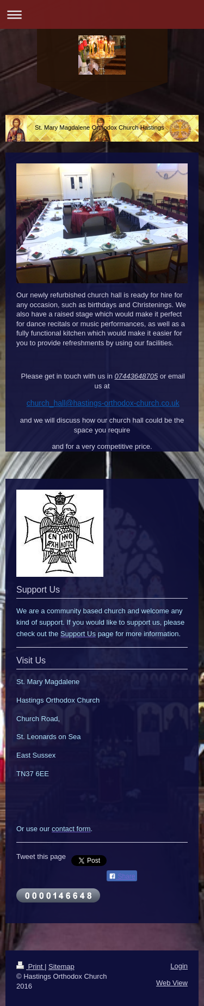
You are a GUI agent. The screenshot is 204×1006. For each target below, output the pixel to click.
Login (179, 966)
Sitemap (61, 966)
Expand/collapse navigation (102, 14)
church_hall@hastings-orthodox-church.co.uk (103, 403)
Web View (172, 983)
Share (122, 876)
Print (30, 966)
